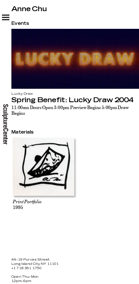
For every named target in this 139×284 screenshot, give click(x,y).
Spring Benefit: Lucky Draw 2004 (72, 100)
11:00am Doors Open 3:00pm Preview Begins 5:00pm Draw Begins (70, 110)
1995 (27, 204)
